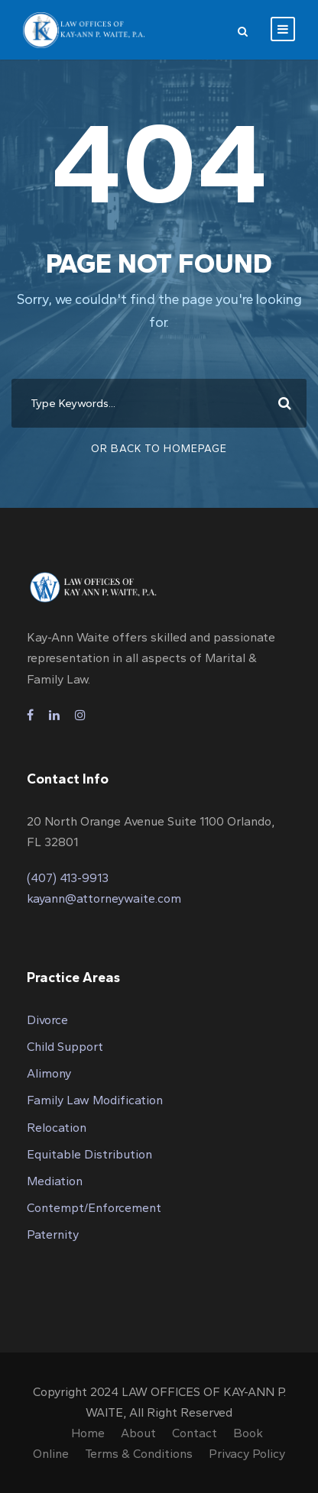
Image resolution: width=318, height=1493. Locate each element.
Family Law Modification (95, 1100)
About (138, 1433)
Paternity (53, 1234)
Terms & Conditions (139, 1453)
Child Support (65, 1046)
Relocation (56, 1127)
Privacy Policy (247, 1453)
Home (88, 1433)
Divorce (47, 1020)
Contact (194, 1433)
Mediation (55, 1181)
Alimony (49, 1073)
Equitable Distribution (89, 1154)
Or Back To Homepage (159, 448)
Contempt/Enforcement (94, 1208)
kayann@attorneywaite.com (104, 898)
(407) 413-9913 (68, 878)
